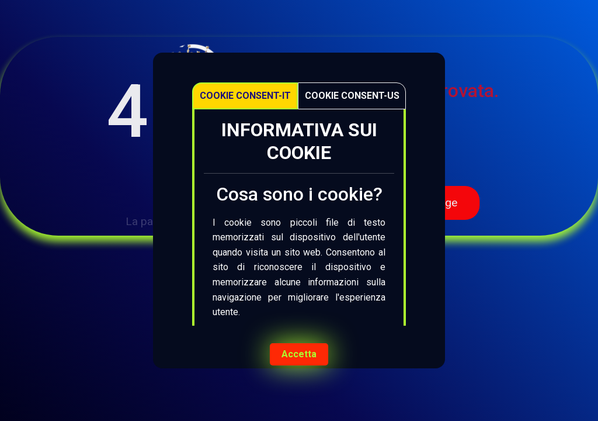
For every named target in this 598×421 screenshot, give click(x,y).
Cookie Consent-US (352, 95)
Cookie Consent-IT (245, 95)
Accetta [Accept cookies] (299, 354)
